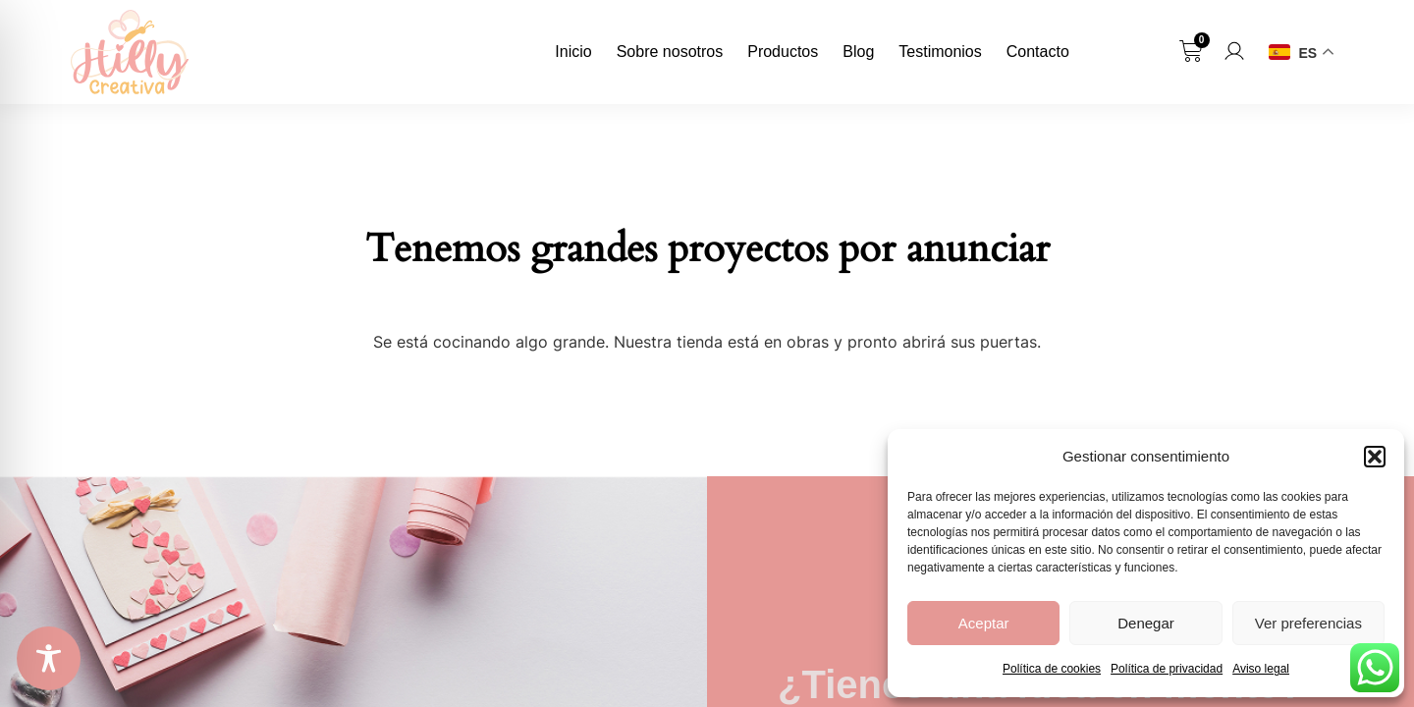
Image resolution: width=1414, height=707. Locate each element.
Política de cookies (1052, 669)
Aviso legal (1260, 669)
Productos (782, 51)
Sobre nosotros (670, 51)
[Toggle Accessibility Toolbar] (48, 658)
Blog (858, 51)
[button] (1375, 456)
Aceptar (983, 623)
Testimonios (939, 51)
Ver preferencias (1308, 623)
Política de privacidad (1167, 669)
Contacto (1037, 51)
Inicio (573, 51)
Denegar (1145, 623)
